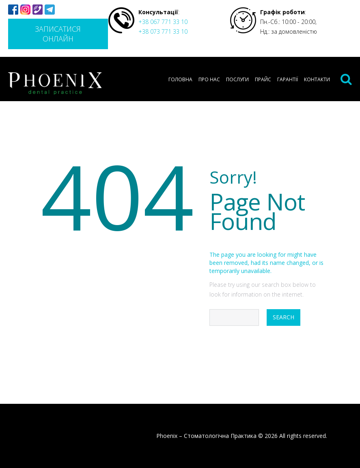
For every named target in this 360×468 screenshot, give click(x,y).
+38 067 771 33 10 (163, 22)
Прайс (263, 79)
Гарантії (287, 79)
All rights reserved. (303, 436)
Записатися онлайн (58, 33)
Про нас (209, 79)
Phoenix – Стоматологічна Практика (206, 436)
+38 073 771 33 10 (163, 31)
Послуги (237, 79)
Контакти (317, 79)
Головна (180, 79)
